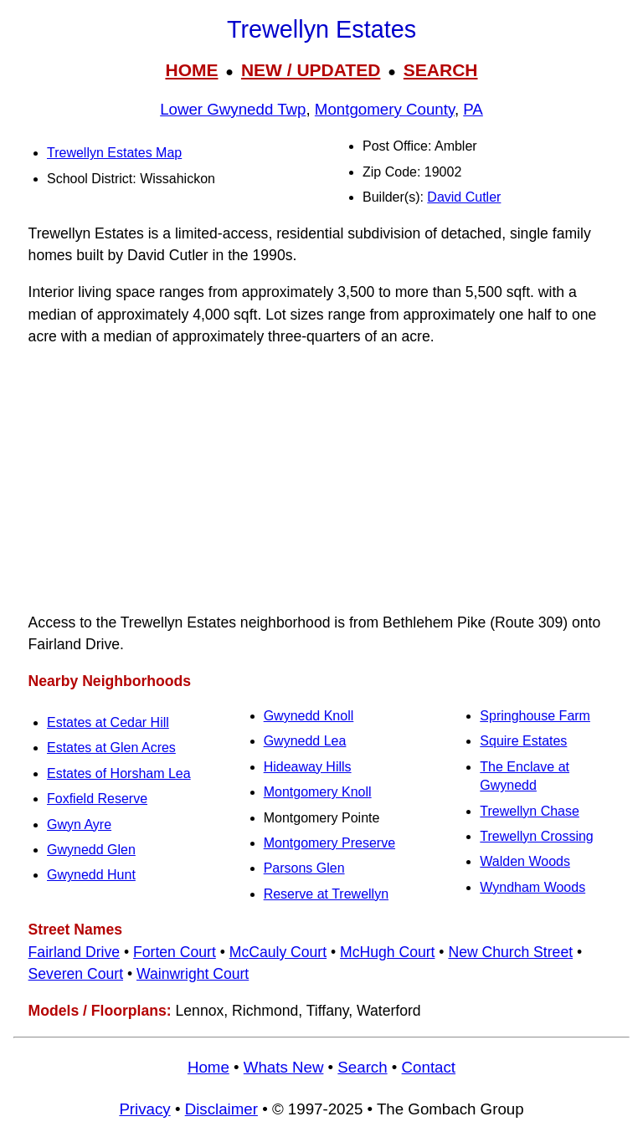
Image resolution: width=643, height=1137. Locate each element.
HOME (191, 69)
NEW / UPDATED (310, 69)
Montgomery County (385, 109)
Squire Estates (523, 741)
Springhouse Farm (535, 716)
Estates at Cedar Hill (108, 722)
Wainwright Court (192, 973)
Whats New (284, 1067)
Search (362, 1067)
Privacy (144, 1109)
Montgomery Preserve (329, 843)
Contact (428, 1067)
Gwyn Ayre (79, 824)
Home (208, 1067)
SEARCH (441, 69)
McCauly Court (278, 952)
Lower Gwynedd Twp (233, 109)
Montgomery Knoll (318, 792)
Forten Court (174, 952)
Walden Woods (525, 861)
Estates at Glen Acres (111, 747)
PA (473, 109)
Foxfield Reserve (97, 798)
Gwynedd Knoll (309, 716)
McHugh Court (387, 952)
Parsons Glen (304, 868)
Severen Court (75, 973)
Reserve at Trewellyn (326, 894)
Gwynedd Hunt (91, 875)
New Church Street (510, 952)
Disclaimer (221, 1109)
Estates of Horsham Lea (119, 773)
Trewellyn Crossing (536, 836)
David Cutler (464, 197)
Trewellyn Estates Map (114, 153)
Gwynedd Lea (305, 741)
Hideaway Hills (308, 767)
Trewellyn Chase (529, 811)
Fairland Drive (74, 952)
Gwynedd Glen (91, 850)
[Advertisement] (321, 479)
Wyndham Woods (532, 887)
